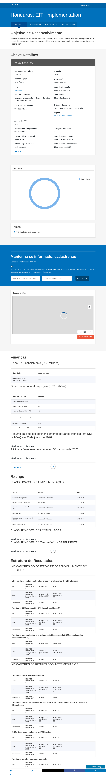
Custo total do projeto (24, 105)
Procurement (35, 24)
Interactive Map (85, 337)
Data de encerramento (63, 136)
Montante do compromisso (25, 128)
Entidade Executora (62, 105)
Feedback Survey (95, 767)
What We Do (15, 5)
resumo (18, 24)
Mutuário (58, 79)
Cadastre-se (82, 278)
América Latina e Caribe (63, 116)
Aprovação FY (20, 120)
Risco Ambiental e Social (24, 136)
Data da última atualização (65, 144)
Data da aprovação (22, 95)
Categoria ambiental (62, 128)
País (16, 87)
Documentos (51, 24)
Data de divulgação (62, 87)
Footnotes (15, 467)
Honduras (18, 90)
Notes (17, 151)
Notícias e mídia (68, 24)
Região (57, 112)
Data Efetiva (59, 95)
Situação (57, 71)
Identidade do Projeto (23, 71)
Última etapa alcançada (24, 144)
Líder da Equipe (20, 79)
